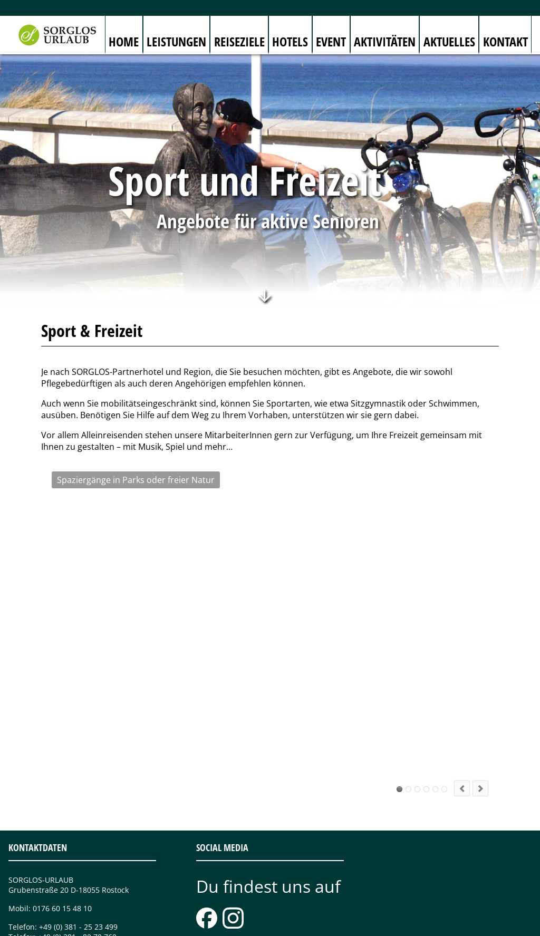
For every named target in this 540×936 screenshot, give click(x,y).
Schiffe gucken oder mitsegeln (417, 713)
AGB (263, 924)
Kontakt (505, 41)
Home (124, 41)
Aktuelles (449, 41)
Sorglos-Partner (355, 924)
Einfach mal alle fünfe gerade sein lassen (444, 713)
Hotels (290, 41)
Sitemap (187, 924)
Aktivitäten (385, 41)
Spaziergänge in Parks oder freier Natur (399, 713)
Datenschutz (300, 924)
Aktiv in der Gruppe (426, 713)
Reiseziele (239, 41)
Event (331, 41)
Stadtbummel (435, 713)
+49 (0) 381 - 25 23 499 (78, 851)
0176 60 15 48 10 (62, 832)
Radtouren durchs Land (408, 713)
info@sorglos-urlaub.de (76, 879)
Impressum (228, 924)
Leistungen (176, 41)
